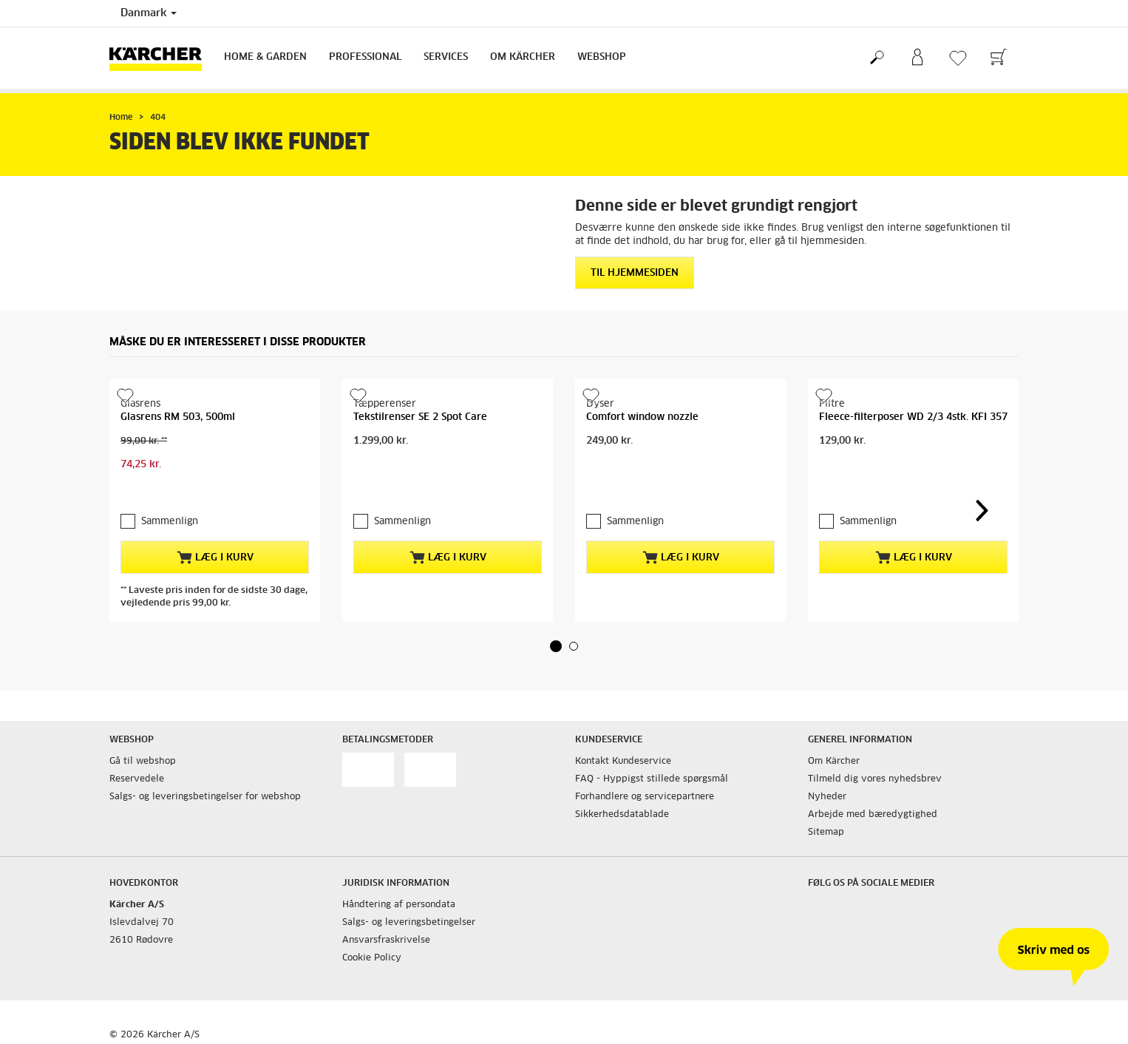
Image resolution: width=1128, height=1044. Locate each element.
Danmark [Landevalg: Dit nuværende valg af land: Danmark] (148, 13)
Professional (365, 57)
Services (446, 57)
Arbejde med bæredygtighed (872, 814)
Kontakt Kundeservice (623, 761)
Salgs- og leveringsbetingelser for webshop (205, 797)
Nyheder (827, 797)
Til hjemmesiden (635, 273)
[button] (556, 646)
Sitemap (826, 832)
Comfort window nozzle (642, 417)
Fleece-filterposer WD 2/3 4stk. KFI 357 (913, 417)
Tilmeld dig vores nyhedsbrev (875, 779)
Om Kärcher (522, 57)
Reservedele (136, 779)
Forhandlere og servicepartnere (644, 797)
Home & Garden (265, 57)
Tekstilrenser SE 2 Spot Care (420, 417)
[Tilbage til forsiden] (161, 58)
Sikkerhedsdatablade (622, 814)
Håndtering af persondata (398, 905)
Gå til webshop (142, 761)
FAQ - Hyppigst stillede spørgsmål (651, 779)
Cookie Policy (371, 958)
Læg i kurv (215, 557)
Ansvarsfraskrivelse (386, 940)
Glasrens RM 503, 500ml (177, 417)
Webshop (601, 57)
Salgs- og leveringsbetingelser (408, 922)
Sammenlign (169, 521)
